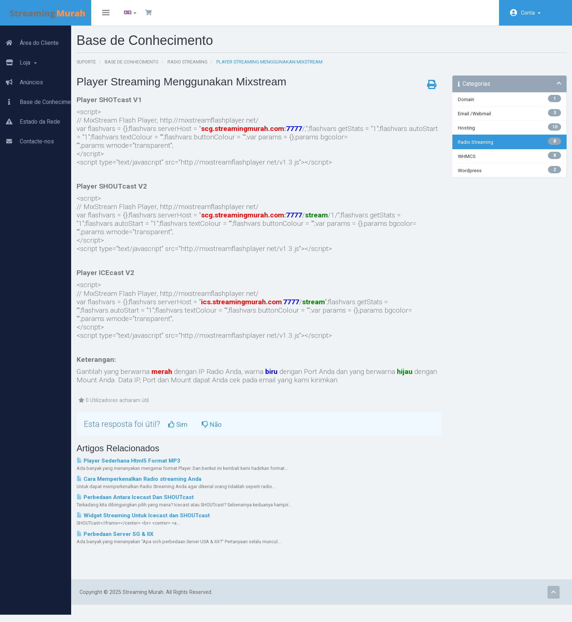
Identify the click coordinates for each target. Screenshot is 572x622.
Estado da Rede (30, 117)
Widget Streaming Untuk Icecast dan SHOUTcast (168, 521)
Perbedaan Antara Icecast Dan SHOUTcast (160, 502)
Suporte (111, 67)
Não (237, 430)
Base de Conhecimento (39, 98)
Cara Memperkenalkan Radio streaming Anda (164, 484)
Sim (203, 430)
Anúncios (21, 78)
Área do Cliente (29, 39)
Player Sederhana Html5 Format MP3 (154, 466)
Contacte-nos (27, 137)
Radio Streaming (213, 67)
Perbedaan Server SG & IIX (140, 539)
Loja (18, 58)
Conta (531, 13)
